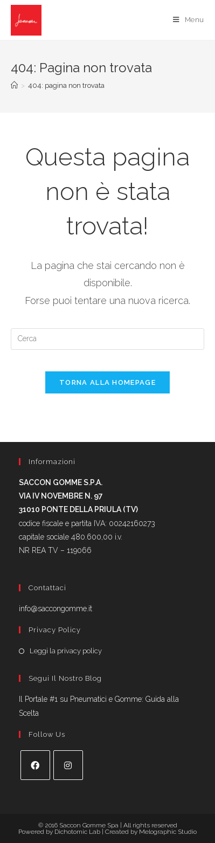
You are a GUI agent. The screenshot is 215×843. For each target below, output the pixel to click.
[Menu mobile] (188, 20)
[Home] (14, 85)
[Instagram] (68, 765)
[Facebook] (35, 765)
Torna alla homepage (107, 382)
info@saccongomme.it (55, 608)
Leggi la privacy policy (66, 651)
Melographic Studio (168, 831)
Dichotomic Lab (78, 831)
